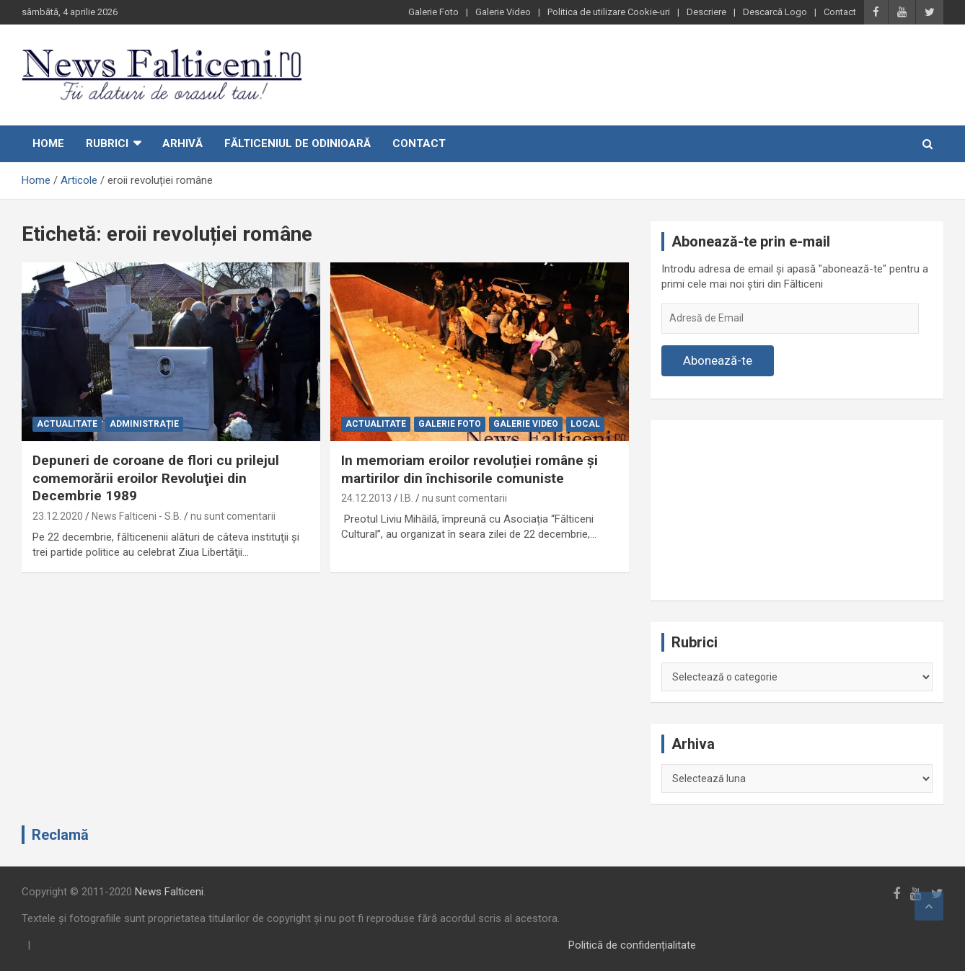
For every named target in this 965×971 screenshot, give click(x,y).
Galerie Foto (433, 11)
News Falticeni (169, 891)
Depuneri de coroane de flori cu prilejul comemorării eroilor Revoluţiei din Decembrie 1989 (155, 478)
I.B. (406, 498)
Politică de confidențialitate (632, 945)
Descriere (706, 11)
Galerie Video (503, 11)
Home (48, 143)
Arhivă (182, 143)
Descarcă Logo (775, 11)
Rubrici (107, 143)
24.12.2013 (366, 498)
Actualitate (67, 424)
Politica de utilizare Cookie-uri (608, 11)
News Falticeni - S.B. (137, 516)
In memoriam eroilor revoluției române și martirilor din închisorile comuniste (469, 469)
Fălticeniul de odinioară (297, 143)
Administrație (144, 424)
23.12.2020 (57, 516)
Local (585, 424)
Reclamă (60, 834)
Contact (840, 11)
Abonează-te (717, 360)
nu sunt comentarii (233, 516)
